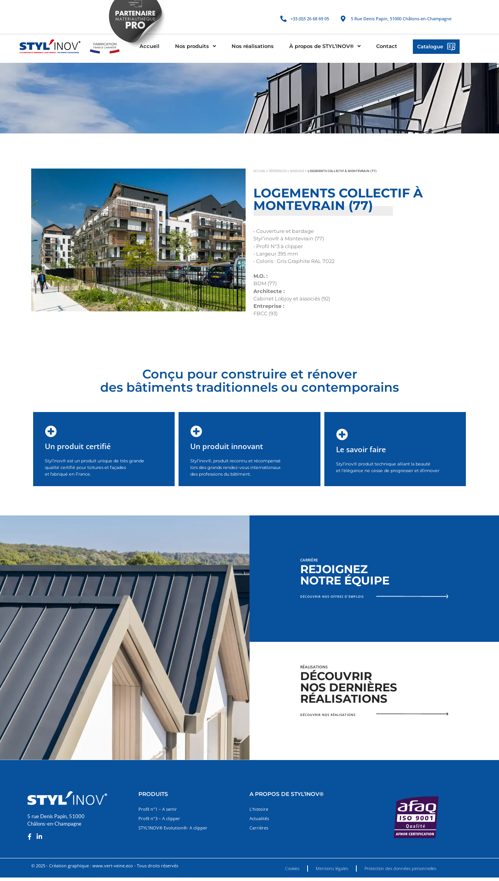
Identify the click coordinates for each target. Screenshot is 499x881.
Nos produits (195, 46)
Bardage (297, 171)
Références (278, 171)
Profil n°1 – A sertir (157, 809)
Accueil (149, 46)
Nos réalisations (253, 46)
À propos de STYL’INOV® (325, 46)
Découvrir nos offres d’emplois (332, 596)
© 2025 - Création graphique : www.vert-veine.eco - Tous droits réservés (104, 866)
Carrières (259, 828)
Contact (386, 46)
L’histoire (259, 809)
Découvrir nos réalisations (328, 714)
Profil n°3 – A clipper (159, 818)
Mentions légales (332, 868)
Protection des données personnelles (400, 868)
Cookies (292, 868)
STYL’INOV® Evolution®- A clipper (172, 828)
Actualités (259, 818)
